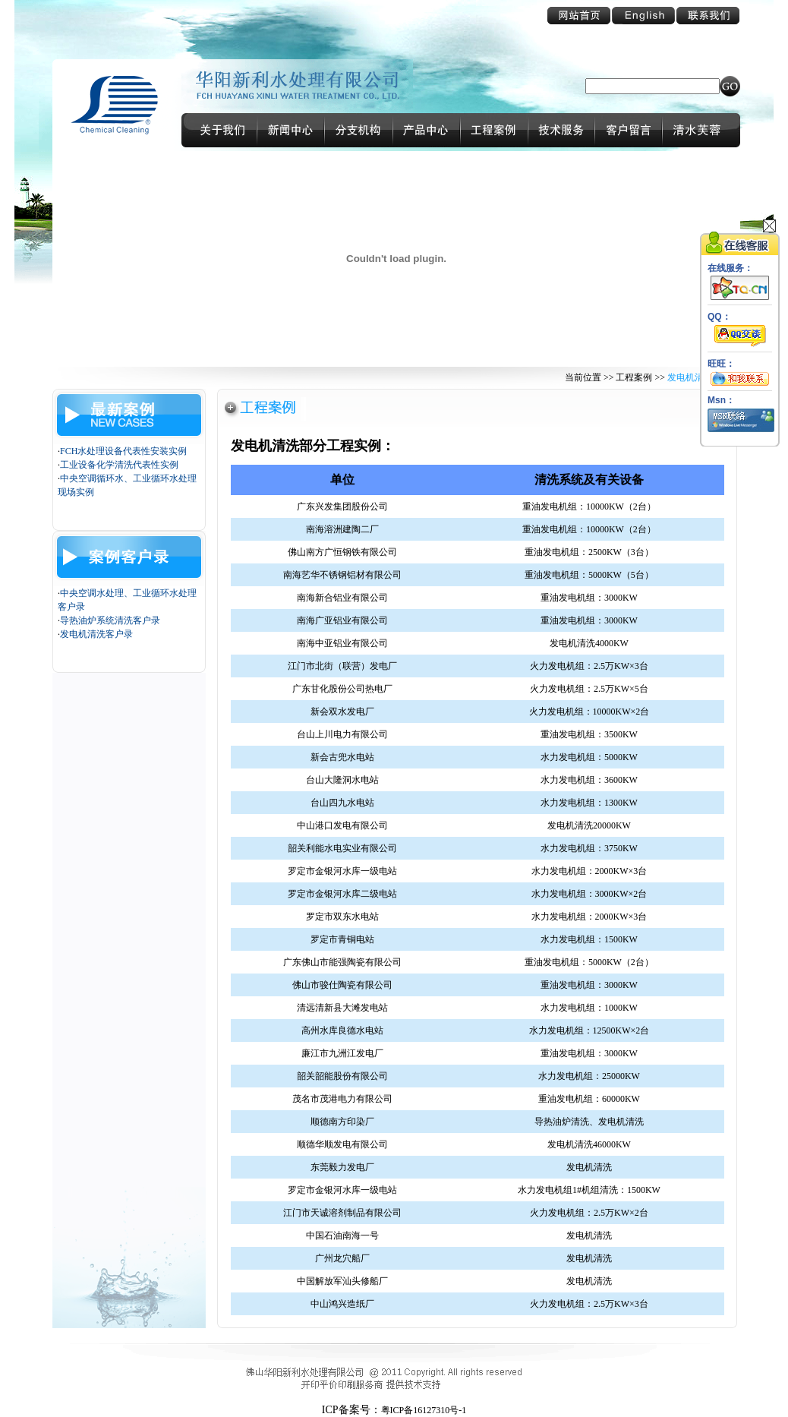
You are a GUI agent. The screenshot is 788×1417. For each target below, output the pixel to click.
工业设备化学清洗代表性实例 (119, 464)
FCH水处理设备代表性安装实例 (123, 451)
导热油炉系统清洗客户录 (110, 620)
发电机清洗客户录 (96, 634)
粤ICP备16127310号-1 (424, 1410)
